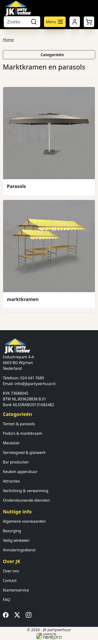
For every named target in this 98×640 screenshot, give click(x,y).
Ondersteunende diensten (26, 500)
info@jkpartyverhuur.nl (35, 383)
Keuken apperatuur (20, 471)
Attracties (11, 481)
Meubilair (11, 443)
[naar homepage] (18, 8)
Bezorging (12, 530)
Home (8, 39)
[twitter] (18, 616)
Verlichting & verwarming (25, 490)
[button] (89, 21)
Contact (10, 580)
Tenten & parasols (19, 423)
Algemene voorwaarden (24, 521)
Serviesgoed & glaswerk (24, 452)
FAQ (6, 599)
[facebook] (6, 616)
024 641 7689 (32, 378)
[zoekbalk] (16, 21)
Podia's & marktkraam (22, 433)
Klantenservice (16, 590)
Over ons (11, 571)
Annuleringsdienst (19, 550)
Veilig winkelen (16, 540)
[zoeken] (33, 21)
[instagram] (29, 616)
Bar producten (16, 462)
